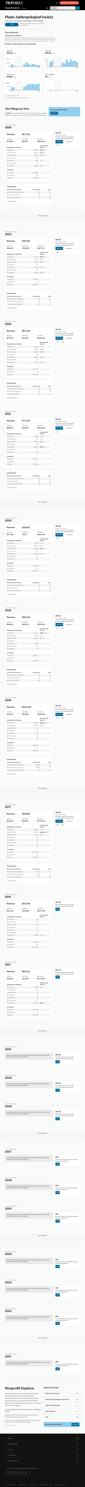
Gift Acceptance (60, 1485)
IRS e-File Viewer (23, 1420)
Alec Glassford (21, 1409)
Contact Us (54, 113)
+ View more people (12, 201)
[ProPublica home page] (18, 1473)
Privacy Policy (33, 1485)
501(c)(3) (18, 35)
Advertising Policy (46, 1485)
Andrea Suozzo (11, 1409)
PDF (57, 342)
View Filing (59, 141)
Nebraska (24, 8)
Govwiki (28, 1422)
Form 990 (8, 113)
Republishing (22, 1485)
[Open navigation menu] (57, 3)
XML (57, 145)
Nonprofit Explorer (12, 8)
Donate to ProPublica (69, 3)
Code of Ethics (11, 1485)
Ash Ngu (29, 1409)
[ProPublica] (14, 2)
